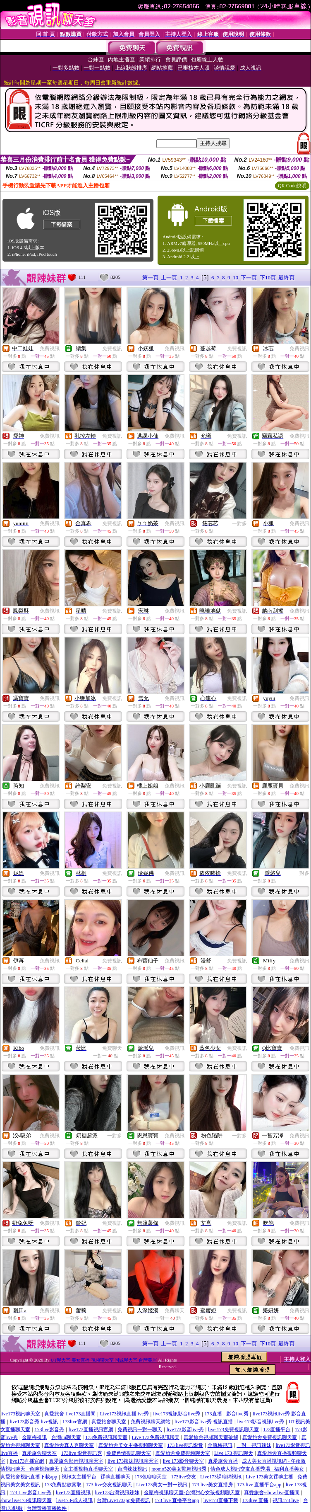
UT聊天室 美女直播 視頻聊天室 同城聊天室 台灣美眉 (103, 1359)
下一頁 (249, 277)
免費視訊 (50, 348)
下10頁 (268, 277)
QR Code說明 (292, 186)
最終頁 (286, 277)
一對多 (239, 523)
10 (235, 277)
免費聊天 (112, 1048)
